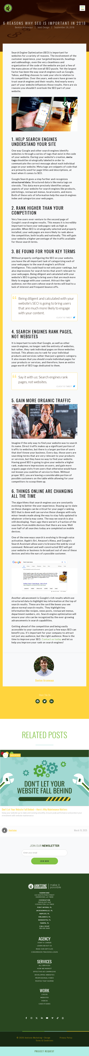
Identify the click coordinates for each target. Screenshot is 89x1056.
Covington (44, 900)
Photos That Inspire (44, 981)
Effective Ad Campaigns (44, 971)
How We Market (44, 968)
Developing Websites (44, 975)
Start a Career (45, 942)
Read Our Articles (44, 949)
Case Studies (44, 1004)
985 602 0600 (44, 928)
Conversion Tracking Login (44, 952)
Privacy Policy (66, 1037)
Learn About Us (44, 946)
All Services (44, 965)
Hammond (44, 893)
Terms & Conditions (44, 1040)
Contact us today (51, 639)
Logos (44, 994)
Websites (44, 997)
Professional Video (44, 978)
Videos (44, 1001)
